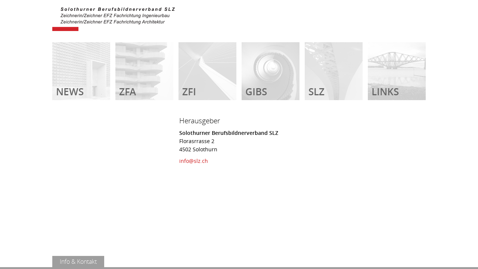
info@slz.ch (193, 161)
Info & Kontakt (78, 261)
